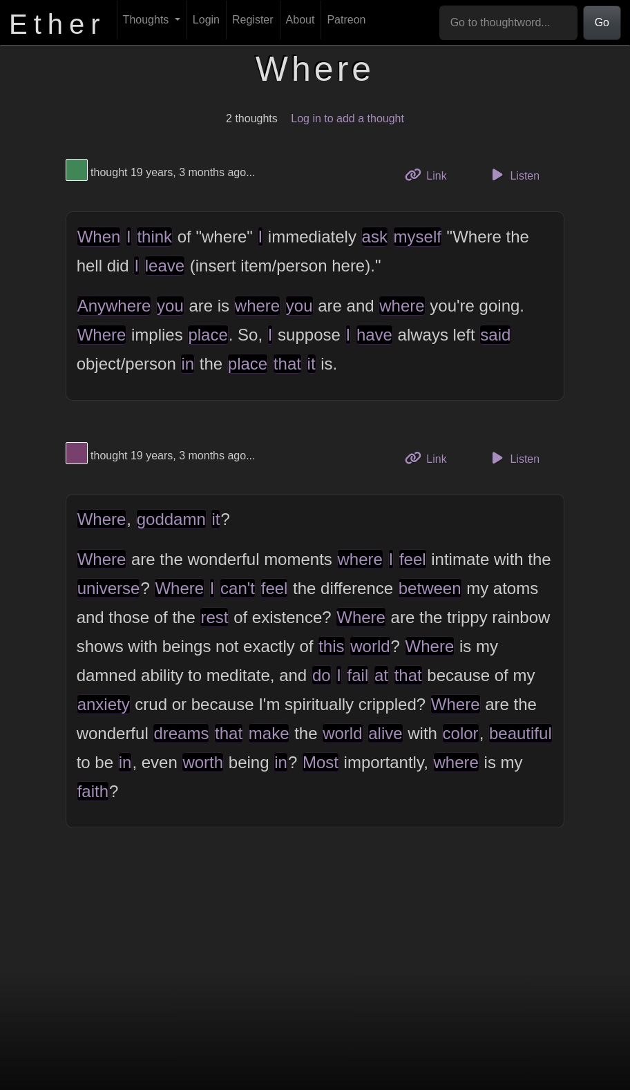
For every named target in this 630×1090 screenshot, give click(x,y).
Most (320, 762)
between (430, 588)
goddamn (171, 519)
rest (214, 617)
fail (358, 675)
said (495, 334)
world (370, 646)
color (461, 733)
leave (164, 265)
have (374, 334)
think (154, 236)
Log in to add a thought (347, 118)
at (381, 675)
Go (602, 22)
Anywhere (114, 305)
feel (412, 559)
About (300, 20)
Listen (513, 175)
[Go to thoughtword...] (508, 23)
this (331, 646)
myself (417, 236)
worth (202, 762)
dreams (181, 733)
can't (237, 588)
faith (92, 791)
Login (206, 20)
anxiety (103, 704)
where (257, 305)
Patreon (346, 20)
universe (108, 588)
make (269, 733)
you (170, 305)
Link (431, 174)
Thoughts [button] (147, 20)
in (187, 363)
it (311, 363)
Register (253, 20)
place (207, 334)
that (287, 363)
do (321, 675)
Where (101, 334)
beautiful (520, 733)
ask (375, 236)
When (99, 236)
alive (385, 733)
